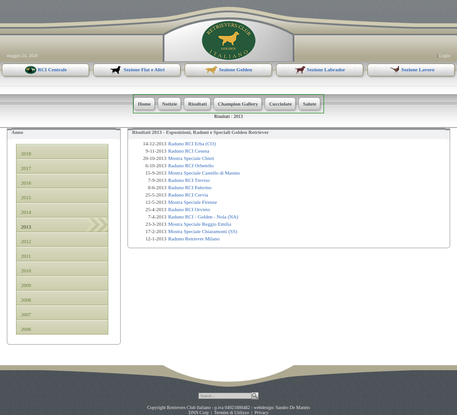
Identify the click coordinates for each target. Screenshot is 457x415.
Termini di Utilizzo (231, 412)
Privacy (262, 412)
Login (444, 55)
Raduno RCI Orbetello (191, 165)
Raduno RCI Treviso (189, 180)
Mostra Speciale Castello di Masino (204, 173)
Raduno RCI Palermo (190, 187)
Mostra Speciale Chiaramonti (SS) (202, 231)
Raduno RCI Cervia (188, 194)
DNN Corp (198, 412)
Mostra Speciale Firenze (192, 202)
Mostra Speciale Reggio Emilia (199, 224)
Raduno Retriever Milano (193, 238)
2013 (238, 116)
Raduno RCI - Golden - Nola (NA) (203, 216)
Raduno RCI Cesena (188, 151)
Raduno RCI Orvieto (189, 209)
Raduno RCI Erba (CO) (192, 143)
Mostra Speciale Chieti (191, 158)
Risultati (222, 116)
